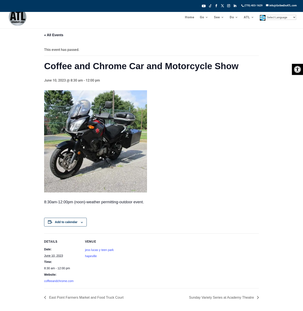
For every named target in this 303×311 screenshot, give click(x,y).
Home (189, 17)
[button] (297, 69)
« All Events (53, 35)
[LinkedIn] (234, 7)
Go (202, 17)
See (217, 17)
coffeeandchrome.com (59, 281)
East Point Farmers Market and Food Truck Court (86, 297)
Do (232, 17)
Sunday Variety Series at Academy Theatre (222, 297)
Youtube (204, 5)
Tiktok (210, 5)
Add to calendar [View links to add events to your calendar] (66, 222)
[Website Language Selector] (280, 17)
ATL (247, 17)
